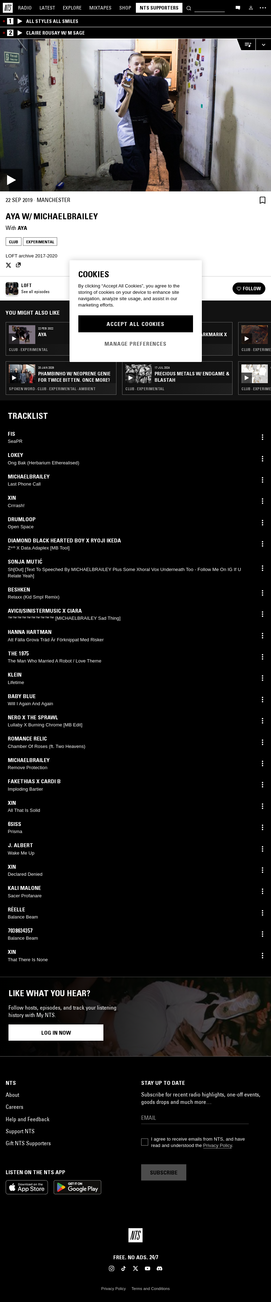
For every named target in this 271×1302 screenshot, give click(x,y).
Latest (47, 8)
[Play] (135, 115)
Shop (125, 8)
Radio (25, 8)
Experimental (40, 241)
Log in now (56, 1032)
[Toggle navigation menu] (263, 8)
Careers (14, 1106)
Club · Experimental (28, 349)
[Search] (188, 7)
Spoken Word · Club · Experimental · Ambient (52, 388)
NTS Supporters (159, 8)
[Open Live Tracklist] (245, 44)
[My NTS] (251, 8)
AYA (22, 227)
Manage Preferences (135, 343)
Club (13, 241)
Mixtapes (100, 8)
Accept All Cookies (135, 323)
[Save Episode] (262, 200)
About (12, 1094)
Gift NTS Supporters (28, 1143)
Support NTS (20, 1131)
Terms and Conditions (151, 1288)
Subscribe (163, 1172)
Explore (72, 8)
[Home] (8, 8)
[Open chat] (237, 7)
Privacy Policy (217, 1145)
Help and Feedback (27, 1119)
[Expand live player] (263, 44)
